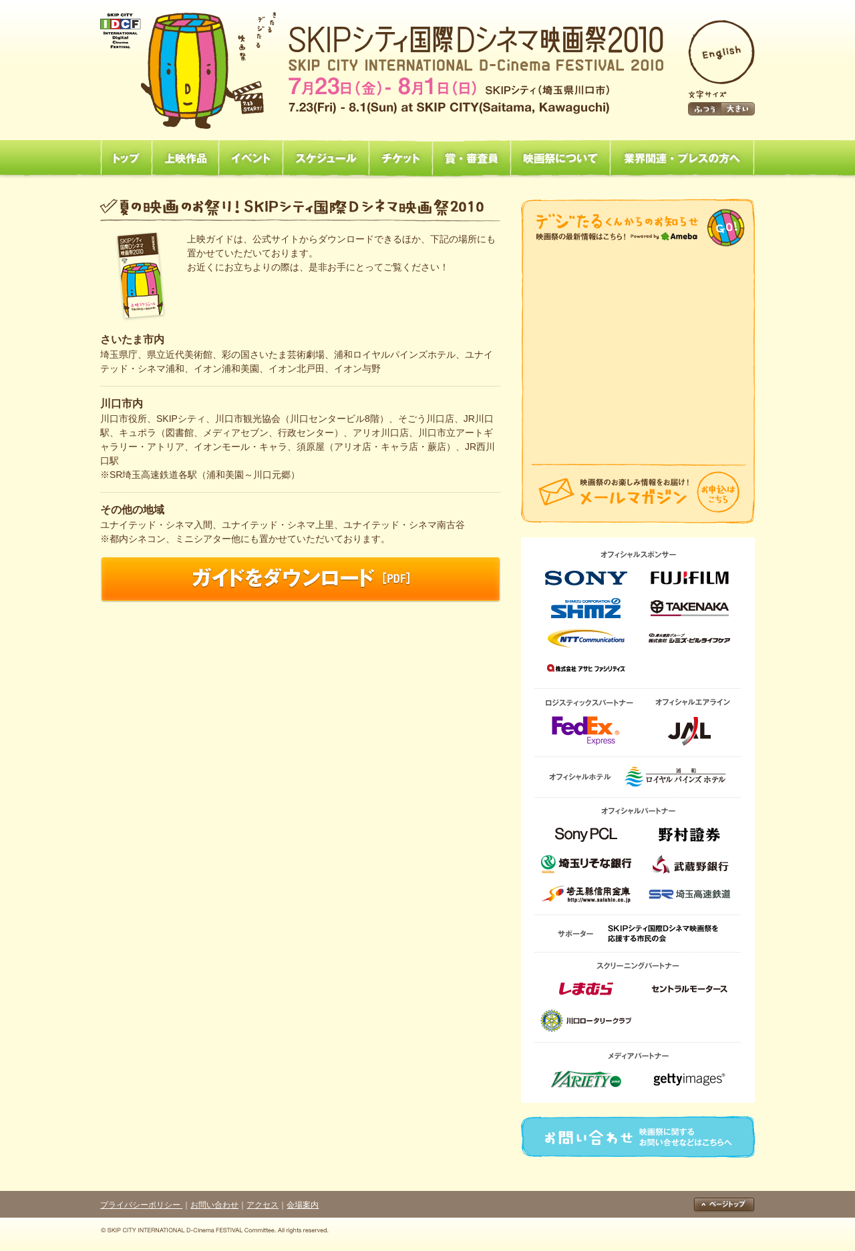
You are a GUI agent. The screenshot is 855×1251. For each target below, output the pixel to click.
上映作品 (185, 158)
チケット (400, 158)
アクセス (262, 1205)
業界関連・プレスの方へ (682, 158)
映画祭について (560, 158)
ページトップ (724, 1205)
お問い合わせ (638, 1137)
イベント (250, 158)
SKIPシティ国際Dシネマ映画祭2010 (381, 70)
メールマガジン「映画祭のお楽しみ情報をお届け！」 (638, 493)
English (721, 52)
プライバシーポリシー (141, 1205)
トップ (126, 158)
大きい (738, 108)
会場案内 (303, 1205)
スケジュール (326, 158)
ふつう (704, 108)
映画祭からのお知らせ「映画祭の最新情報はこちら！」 (638, 227)
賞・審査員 (471, 158)
